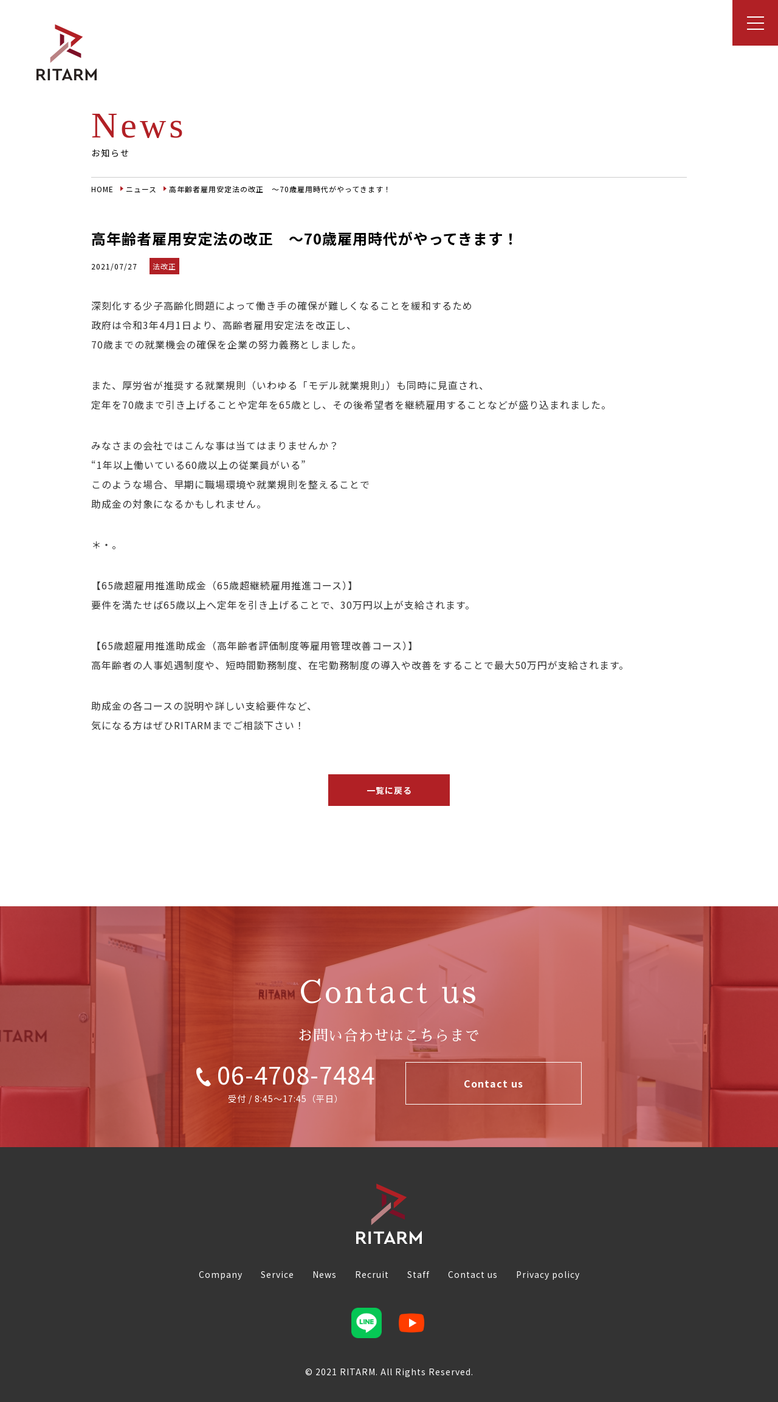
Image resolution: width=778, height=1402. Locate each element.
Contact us (493, 1083)
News (324, 1274)
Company (221, 1274)
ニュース (141, 189)
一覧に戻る (389, 790)
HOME (102, 189)
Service (277, 1274)
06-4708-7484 (285, 1074)
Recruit (372, 1274)
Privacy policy (548, 1274)
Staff (418, 1274)
